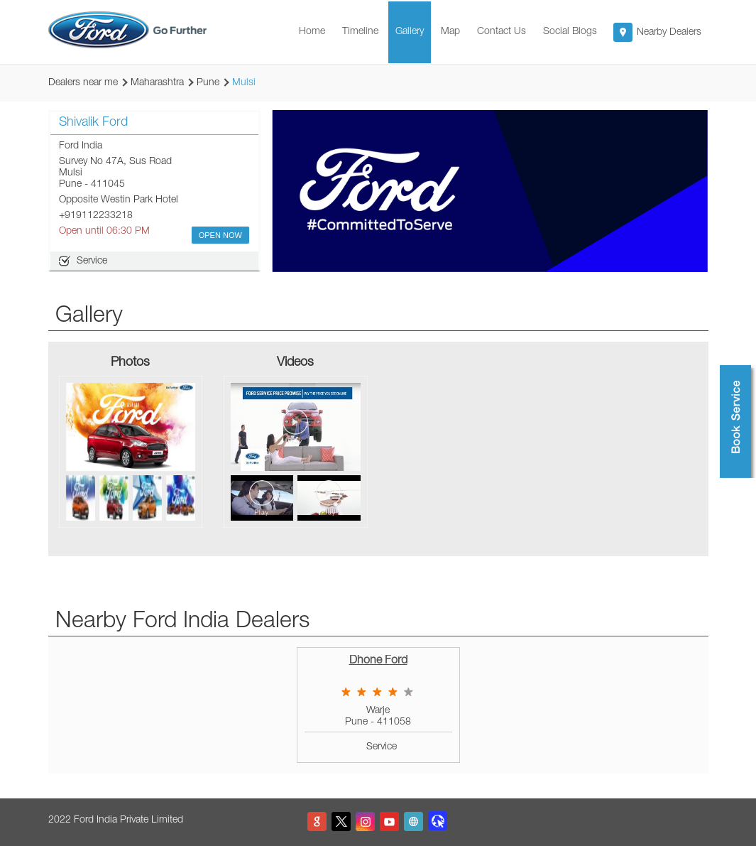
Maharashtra (157, 83)
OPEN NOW (220, 235)
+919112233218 (96, 216)
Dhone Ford (378, 661)
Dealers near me (83, 83)
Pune (208, 83)
